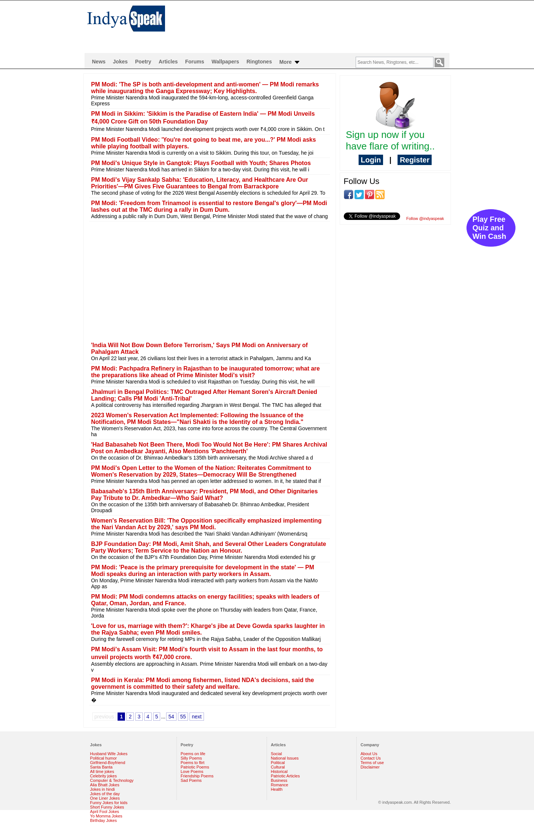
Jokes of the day (105, 793)
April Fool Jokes (104, 811)
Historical (279, 771)
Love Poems (192, 771)
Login (371, 160)
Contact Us (370, 758)
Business (279, 780)
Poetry (143, 62)
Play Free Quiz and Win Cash (489, 227)
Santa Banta (101, 767)
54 (171, 717)
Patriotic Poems (195, 767)
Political (278, 762)
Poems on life (193, 753)
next (196, 717)
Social (276, 753)
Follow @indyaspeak (425, 218)
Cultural (278, 767)
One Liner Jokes (105, 798)
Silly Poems (191, 758)
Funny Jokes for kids (109, 802)
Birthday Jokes (103, 820)
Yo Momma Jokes (106, 816)
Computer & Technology (112, 780)
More (289, 62)
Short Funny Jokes (107, 807)
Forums (194, 62)
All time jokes (102, 771)
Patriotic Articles (285, 776)
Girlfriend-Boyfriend (107, 762)
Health (277, 789)
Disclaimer (369, 767)
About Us (368, 753)
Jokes (120, 62)
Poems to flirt (192, 762)
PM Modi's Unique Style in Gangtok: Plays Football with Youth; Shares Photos (201, 163)
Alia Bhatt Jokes (104, 785)
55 (183, 717)
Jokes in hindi (102, 789)
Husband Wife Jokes (109, 753)
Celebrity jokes (103, 776)
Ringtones (259, 62)
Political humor (103, 758)
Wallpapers (225, 62)
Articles (168, 62)
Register (414, 160)
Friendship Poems (197, 776)
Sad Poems (191, 780)
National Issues (285, 758)
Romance (279, 785)
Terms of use (372, 762)
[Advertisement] (315, 24)
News (99, 62)
